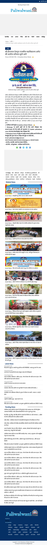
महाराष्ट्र (21, 535)
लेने (27, 175)
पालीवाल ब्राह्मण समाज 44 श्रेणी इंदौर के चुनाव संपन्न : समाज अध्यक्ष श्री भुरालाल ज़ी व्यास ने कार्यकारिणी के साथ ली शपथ (23, 448)
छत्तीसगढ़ (36, 532)
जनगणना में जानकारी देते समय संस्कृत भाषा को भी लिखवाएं (18, 372)
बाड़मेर (9, 530)
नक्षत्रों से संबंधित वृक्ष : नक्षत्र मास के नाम (13, 399)
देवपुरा (22, 173)
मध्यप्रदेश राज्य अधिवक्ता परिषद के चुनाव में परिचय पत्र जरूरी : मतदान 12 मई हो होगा (22, 393)
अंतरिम (7, 177)
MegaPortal (29, 543)
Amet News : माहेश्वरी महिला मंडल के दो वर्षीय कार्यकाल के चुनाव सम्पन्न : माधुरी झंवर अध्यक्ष (22, 224)
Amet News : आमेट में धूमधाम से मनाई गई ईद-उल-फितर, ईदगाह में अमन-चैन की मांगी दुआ (23, 359)
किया (35, 177)
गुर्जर (34, 179)
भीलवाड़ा (33, 527)
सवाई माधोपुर (16, 530)
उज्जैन (9, 532)
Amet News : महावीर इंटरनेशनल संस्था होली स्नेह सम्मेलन (19, 239)
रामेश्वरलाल (28, 179)
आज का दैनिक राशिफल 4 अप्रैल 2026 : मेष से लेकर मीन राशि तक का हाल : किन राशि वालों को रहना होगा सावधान (23, 459)
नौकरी (32, 37)
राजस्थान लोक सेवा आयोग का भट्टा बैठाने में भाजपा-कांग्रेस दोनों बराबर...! (20, 388)
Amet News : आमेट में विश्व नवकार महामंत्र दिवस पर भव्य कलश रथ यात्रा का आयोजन (23, 343)
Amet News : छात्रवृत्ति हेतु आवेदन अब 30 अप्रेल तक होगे (18, 196)
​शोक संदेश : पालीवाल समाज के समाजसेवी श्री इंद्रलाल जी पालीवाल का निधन (22, 420)
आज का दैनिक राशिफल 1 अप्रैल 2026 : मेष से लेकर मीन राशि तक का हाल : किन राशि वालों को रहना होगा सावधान (23, 483)
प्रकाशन (30, 177)
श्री (13, 173)
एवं (20, 177)
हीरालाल (17, 173)
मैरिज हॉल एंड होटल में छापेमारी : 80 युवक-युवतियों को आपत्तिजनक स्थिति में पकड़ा (23, 403)
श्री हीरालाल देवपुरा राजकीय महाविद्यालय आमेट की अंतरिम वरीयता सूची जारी (21, 43)
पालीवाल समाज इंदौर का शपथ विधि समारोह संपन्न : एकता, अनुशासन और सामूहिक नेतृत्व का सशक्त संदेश (23, 435)
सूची (17, 177)
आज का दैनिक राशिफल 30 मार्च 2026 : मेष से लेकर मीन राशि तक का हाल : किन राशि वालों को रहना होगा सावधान (23, 453)
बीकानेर (27, 527)
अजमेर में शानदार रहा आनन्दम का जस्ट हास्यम (14, 383)
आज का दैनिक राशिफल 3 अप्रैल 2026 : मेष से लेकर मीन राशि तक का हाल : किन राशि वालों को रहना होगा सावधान (23, 478)
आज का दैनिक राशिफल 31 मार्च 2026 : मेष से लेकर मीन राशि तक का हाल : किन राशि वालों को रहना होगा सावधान (23, 464)
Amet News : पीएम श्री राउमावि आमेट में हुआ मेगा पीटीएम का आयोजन (21, 268)
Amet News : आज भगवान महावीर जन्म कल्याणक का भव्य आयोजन (21, 209)
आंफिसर (23, 179)
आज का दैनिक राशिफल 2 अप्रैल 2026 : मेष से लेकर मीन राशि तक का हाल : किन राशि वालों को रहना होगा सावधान (23, 469)
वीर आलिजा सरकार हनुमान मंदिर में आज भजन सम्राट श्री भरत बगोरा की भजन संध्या (23, 487)
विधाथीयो (35, 175)
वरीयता (12, 177)
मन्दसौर (14, 532)
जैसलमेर (21, 527)
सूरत (31, 532)
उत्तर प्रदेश (33, 535)
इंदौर (31, 530)
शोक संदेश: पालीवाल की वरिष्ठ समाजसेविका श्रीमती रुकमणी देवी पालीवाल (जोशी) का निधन (23, 424)
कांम (12, 175)
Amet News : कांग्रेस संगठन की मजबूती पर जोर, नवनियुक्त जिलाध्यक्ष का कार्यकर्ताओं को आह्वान (22, 253)
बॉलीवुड (43, 37)
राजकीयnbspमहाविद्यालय (31, 173)
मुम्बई (19, 532)
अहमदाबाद (25, 532)
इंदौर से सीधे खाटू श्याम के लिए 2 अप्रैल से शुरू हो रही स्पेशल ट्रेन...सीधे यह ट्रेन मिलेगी (22, 440)
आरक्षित (25, 177)
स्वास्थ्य (37, 37)
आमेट (11, 41)
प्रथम (16, 175)
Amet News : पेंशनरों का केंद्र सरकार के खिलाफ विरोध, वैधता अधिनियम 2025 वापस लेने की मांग (22, 296)
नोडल (18, 179)
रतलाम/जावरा (24, 530)
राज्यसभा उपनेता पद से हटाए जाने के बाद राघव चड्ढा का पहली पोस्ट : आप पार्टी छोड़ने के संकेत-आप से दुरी (23, 502)
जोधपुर (15, 527)
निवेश (21, 37)
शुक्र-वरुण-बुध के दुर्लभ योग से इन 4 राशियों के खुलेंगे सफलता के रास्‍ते (20, 473)
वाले (30, 175)
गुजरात (27, 535)
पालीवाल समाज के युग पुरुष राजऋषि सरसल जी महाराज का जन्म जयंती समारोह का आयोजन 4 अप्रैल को (23, 491)
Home (6, 41)
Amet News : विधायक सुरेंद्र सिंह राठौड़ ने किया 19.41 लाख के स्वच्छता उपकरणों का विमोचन (22, 328)
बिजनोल (36, 525)
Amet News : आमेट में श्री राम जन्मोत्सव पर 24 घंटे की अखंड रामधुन (21, 282)
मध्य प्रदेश (10, 535)
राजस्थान (16, 535)
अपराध (16, 37)
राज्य (12, 37)
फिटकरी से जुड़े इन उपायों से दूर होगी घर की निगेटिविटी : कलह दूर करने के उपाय (22, 368)
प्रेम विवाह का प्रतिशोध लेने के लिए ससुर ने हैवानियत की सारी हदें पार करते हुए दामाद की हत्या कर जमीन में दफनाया (23, 496)
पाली (38, 527)
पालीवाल (39, 179)
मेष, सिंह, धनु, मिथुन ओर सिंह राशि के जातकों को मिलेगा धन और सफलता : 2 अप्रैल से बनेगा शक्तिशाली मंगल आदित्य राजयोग (23, 416)
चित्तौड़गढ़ (10, 527)
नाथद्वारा (26, 525)
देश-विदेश (7, 37)
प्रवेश (23, 175)
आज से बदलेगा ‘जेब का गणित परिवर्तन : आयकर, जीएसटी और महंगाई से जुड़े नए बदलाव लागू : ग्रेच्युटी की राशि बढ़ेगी (22, 429)
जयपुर (14, 525)
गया (39, 177)
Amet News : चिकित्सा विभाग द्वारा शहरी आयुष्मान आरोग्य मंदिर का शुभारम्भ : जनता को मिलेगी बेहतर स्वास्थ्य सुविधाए (23, 312)
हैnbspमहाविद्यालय (10, 179)
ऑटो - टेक (27, 37)
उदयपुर (9, 525)
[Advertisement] (23, 24)
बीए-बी (7, 175)
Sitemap (7, 521)
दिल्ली (38, 535)
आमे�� (8, 173)
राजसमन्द (20, 525)
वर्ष (19, 175)
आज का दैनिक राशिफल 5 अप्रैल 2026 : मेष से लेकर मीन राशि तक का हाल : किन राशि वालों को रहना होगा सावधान (23, 378)
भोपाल (35, 530)
